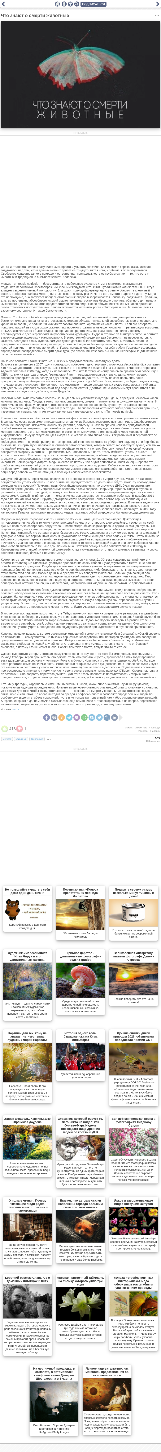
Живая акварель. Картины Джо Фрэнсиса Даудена (27, 1120)
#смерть (143, 731)
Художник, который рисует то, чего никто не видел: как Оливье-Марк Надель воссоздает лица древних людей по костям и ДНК (80, 1125)
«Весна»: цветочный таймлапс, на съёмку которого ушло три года (80, 1281)
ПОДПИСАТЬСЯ (93, 4)
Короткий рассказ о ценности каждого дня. (27, 926)
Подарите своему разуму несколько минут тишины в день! (133, 893)
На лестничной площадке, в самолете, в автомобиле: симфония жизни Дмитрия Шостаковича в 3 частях (54, 1373)
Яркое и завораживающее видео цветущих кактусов (133, 1202)
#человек (155, 731)
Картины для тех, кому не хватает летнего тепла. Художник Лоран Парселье (27, 1036)
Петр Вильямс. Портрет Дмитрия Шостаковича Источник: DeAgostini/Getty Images (54, 1429)
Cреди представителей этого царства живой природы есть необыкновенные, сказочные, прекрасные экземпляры (80, 1006)
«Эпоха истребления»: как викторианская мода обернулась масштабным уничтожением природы (133, 1282)
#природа (154, 727)
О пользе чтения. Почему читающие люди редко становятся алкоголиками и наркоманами (27, 1205)
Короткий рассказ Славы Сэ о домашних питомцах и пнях (27, 1279)
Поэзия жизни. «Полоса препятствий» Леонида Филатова (80, 893)
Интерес (7, 739)
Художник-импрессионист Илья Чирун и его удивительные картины (27, 956)
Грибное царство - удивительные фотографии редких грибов (80, 956)
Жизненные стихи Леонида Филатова (81, 935)
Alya (157, 738)
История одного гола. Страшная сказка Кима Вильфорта (80, 1036)
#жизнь (129, 727)
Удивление (21, 739)
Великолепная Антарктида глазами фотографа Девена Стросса (133, 956)
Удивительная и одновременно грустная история (80, 1075)
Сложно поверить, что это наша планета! (133, 1000)
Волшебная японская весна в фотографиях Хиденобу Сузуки (134, 1122)
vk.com (16, 709)
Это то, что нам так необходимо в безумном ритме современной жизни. (133, 933)
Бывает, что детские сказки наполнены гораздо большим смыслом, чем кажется (80, 1204)
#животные (141, 727)
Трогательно (37, 739)
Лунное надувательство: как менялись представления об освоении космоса (107, 1372)
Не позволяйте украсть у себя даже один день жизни (27, 891)
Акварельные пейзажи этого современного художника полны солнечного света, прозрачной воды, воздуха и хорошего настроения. (28, 1168)
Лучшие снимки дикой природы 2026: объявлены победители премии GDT (133, 1036)
